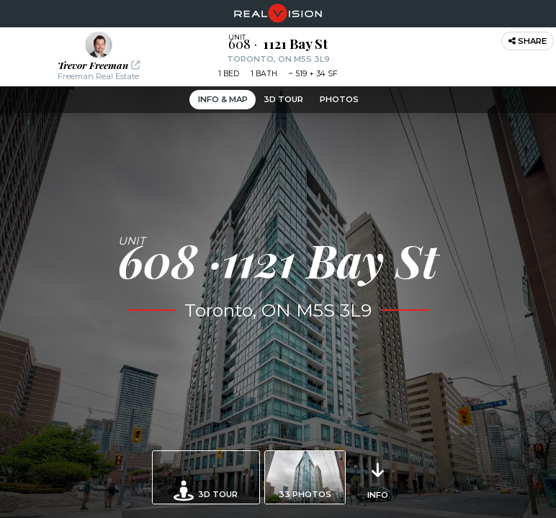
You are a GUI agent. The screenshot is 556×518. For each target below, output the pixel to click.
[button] (98, 57)
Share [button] (527, 41)
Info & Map (223, 99)
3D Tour (283, 99)
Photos (339, 99)
